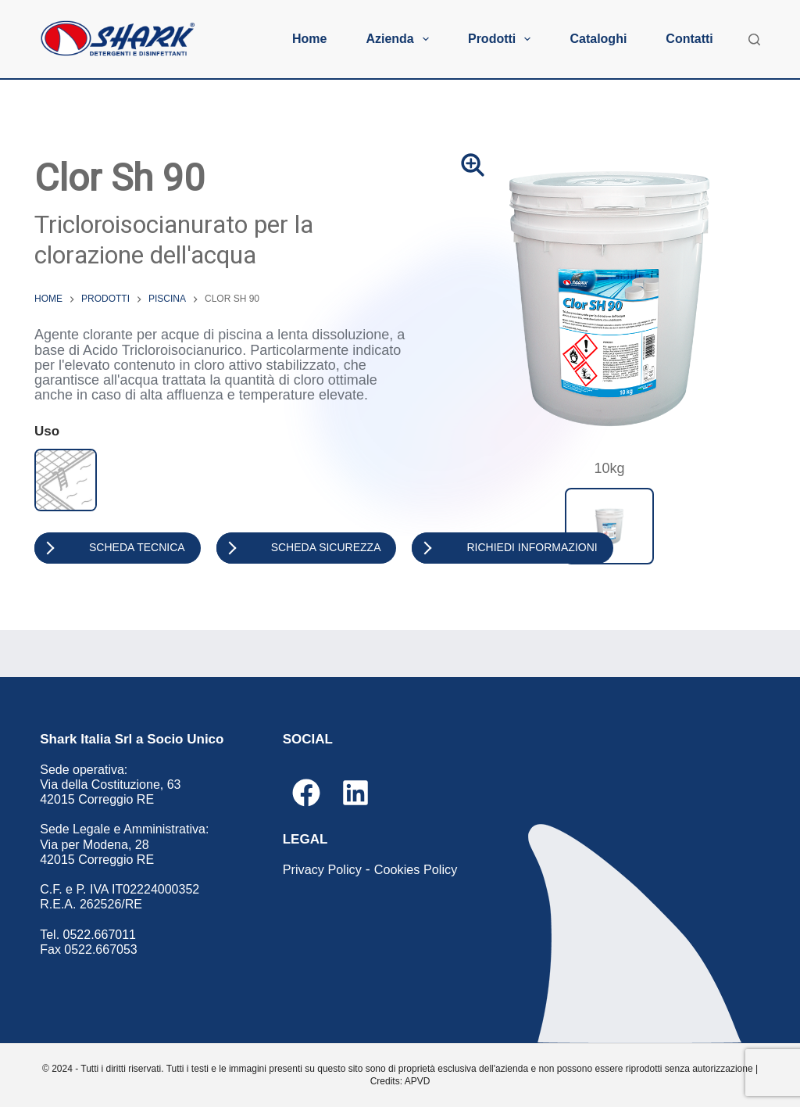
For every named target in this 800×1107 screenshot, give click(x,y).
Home (309, 38)
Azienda (400, 39)
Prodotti (503, 39)
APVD (417, 1081)
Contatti (689, 38)
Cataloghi (598, 38)
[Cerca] (754, 39)
